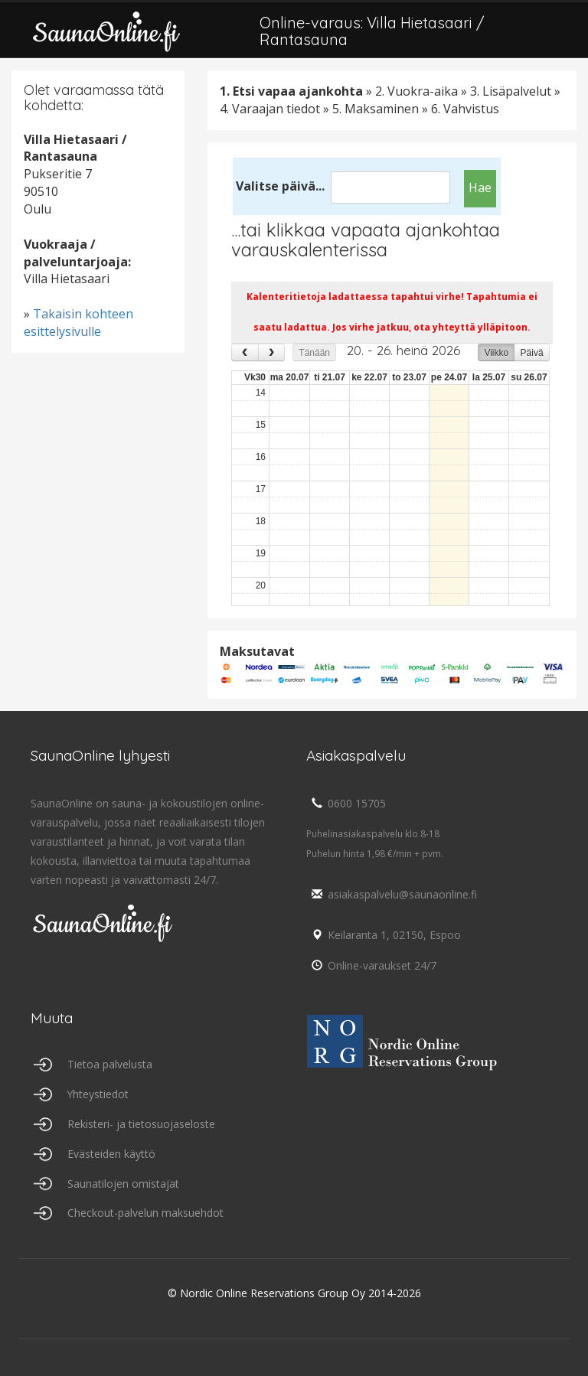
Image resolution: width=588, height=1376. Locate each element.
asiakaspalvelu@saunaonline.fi (391, 894)
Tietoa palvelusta (109, 1064)
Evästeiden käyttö (111, 1153)
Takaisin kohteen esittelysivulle (78, 322)
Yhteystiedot (98, 1094)
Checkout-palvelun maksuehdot (145, 1213)
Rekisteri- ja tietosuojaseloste (141, 1124)
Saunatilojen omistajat (123, 1183)
